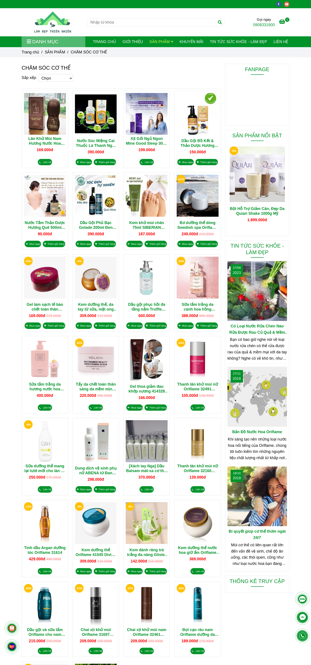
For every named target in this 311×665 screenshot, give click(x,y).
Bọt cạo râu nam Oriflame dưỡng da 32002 (197, 632)
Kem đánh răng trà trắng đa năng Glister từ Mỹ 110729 (146, 552)
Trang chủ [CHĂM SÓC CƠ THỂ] (30, 52)
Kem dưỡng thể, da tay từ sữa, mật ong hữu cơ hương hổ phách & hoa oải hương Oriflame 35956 (95, 307)
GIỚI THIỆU (132, 42)
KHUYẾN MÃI (191, 42)
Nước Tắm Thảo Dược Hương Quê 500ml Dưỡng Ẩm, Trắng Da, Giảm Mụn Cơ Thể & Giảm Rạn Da (45, 225)
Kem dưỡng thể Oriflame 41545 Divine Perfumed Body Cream (96, 552)
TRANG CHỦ (104, 42)
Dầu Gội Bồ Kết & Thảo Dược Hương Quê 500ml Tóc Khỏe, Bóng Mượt (197, 143)
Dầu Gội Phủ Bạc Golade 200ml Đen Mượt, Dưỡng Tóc (96, 225)
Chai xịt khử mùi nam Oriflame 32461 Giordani (146, 632)
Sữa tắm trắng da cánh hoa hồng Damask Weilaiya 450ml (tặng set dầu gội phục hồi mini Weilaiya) (197, 307)
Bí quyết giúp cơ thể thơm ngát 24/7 (257, 534)
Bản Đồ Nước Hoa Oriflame (257, 432)
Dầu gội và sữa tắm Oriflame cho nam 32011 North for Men (44, 632)
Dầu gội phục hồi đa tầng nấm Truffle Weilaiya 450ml (146, 307)
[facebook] (280, 4)
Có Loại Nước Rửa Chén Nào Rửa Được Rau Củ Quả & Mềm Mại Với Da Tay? (257, 330)
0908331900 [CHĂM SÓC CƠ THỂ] (264, 25)
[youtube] (288, 4)
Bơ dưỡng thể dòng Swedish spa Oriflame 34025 (197, 225)
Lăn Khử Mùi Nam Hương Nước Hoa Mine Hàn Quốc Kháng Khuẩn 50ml (45, 141)
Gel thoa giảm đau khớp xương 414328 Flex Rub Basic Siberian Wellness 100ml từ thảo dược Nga (147, 389)
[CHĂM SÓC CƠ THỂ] (52, 22)
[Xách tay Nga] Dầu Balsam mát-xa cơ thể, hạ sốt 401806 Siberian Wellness (146, 468)
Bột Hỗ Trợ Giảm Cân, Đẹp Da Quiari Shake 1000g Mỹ (257, 211)
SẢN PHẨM (161, 42)
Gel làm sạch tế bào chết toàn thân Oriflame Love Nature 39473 (45, 307)
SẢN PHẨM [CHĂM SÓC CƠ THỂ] (55, 52)
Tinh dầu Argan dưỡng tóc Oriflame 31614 (45, 550)
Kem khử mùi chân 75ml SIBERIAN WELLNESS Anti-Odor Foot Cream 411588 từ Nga (146, 225)
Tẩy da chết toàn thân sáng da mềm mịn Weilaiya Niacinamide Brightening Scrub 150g (96, 386)
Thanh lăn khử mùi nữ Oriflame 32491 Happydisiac (197, 386)
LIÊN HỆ (280, 42)
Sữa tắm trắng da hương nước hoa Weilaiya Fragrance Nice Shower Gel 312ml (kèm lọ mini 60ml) (45, 386)
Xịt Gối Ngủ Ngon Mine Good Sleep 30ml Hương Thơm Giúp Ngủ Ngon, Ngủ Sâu (146, 141)
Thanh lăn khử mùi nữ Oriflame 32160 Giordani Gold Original (197, 468)
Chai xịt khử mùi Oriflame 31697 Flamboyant (96, 632)
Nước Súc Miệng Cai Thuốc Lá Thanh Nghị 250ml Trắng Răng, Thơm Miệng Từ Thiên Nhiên (96, 143)
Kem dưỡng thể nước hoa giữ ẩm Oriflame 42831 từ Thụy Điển (197, 550)
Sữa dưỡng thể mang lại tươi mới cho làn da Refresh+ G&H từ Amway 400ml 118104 (44, 468)
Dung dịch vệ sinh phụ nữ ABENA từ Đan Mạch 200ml (96, 470)
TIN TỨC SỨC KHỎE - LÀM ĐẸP (238, 42)
